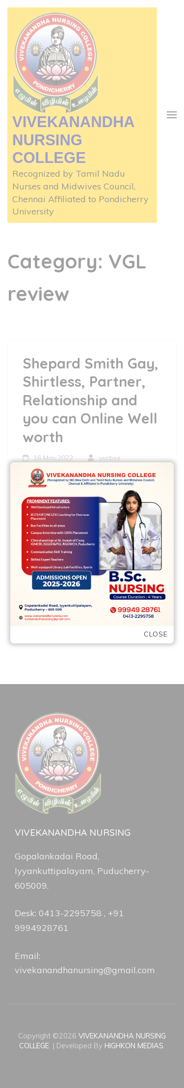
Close (156, 634)
